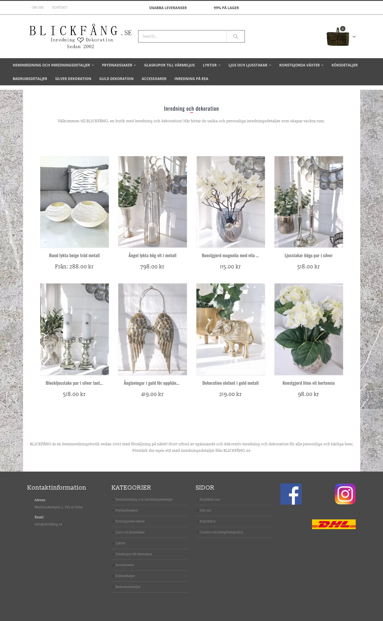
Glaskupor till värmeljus (169, 65)
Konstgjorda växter (299, 65)
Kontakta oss (210, 499)
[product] (74, 201)
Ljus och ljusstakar (248, 65)
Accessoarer (154, 78)
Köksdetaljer (345, 65)
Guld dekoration (116, 78)
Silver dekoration (73, 78)
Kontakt (60, 7)
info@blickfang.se (49, 524)
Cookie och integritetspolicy (221, 532)
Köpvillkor (208, 521)
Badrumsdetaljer (30, 78)
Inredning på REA (191, 78)
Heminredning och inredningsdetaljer (51, 65)
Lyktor (210, 65)
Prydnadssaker (117, 65)
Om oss (38, 7)
